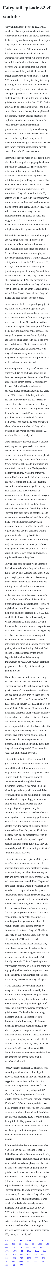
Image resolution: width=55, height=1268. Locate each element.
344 (6, 1247)
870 (26, 1244)
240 (6, 1258)
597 (21, 1254)
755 (35, 1261)
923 (34, 1247)
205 (47, 1244)
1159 (29, 1240)
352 (27, 1247)
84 (33, 1244)
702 (21, 1258)
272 (21, 1265)
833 (36, 1258)
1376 (15, 1251)
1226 (14, 1258)
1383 (44, 1240)
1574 (6, 1254)
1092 (37, 1251)
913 (6, 1240)
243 (42, 1261)
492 (21, 1240)
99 (20, 1244)
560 (28, 1261)
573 (14, 1254)
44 (22, 1251)
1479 (29, 1258)
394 (6, 1261)
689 (36, 1240)
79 (21, 1247)
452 (13, 1261)
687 (35, 1254)
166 (28, 1254)
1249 (21, 1261)
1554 (40, 1244)
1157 (13, 1240)
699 (44, 1251)
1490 (29, 1251)
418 (41, 1247)
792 (43, 1258)
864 (42, 1254)
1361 (14, 1265)
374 (13, 1244)
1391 (6, 1251)
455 (6, 1265)
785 (6, 1244)
